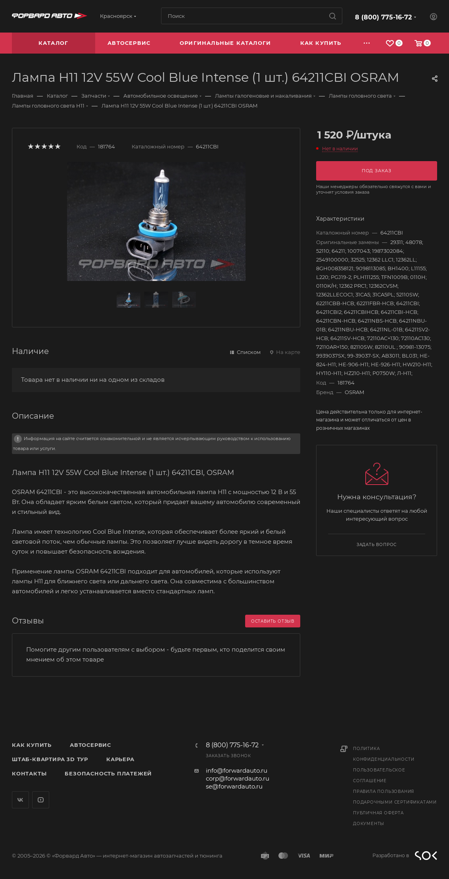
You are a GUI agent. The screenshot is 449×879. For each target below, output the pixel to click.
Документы (368, 823)
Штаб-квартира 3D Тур (50, 759)
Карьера (120, 759)
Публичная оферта (378, 813)
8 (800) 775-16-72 (383, 17)
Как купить (32, 745)
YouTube (40, 799)
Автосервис (90, 745)
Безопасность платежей (108, 773)
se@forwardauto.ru (234, 786)
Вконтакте (20, 799)
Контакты (29, 773)
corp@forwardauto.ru (237, 778)
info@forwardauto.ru (236, 770)
